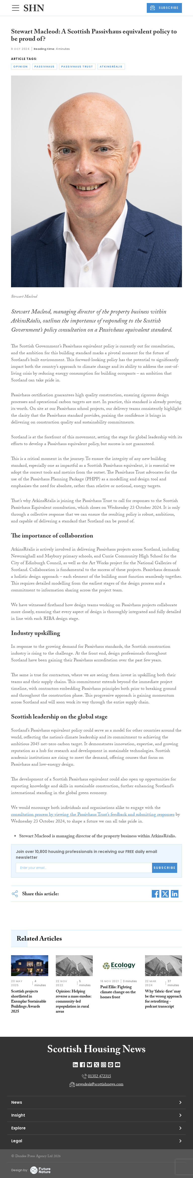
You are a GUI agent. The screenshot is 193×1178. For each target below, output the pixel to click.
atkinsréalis (111, 66)
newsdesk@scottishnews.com (99, 1084)
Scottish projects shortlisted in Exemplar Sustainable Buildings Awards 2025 (28, 1001)
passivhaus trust (77, 66)
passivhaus (44, 66)
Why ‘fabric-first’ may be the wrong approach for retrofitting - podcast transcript (163, 999)
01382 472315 (99, 1076)
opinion (20, 66)
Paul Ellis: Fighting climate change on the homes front (118, 992)
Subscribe (165, 868)
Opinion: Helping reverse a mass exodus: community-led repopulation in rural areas (73, 1001)
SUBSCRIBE (164, 8)
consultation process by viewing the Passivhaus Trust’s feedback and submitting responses (92, 815)
